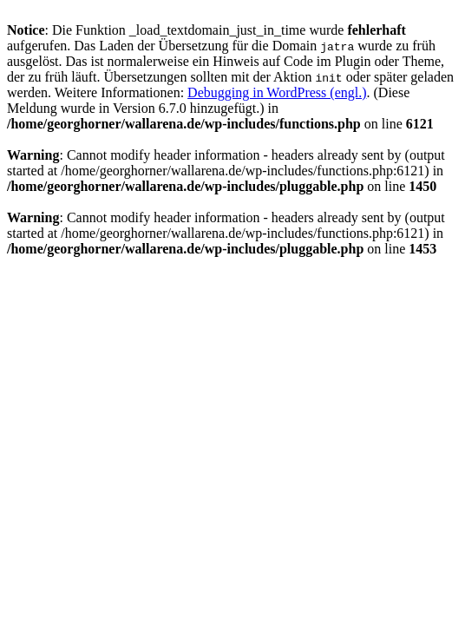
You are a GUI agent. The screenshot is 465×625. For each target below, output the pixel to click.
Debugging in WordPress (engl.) (276, 92)
